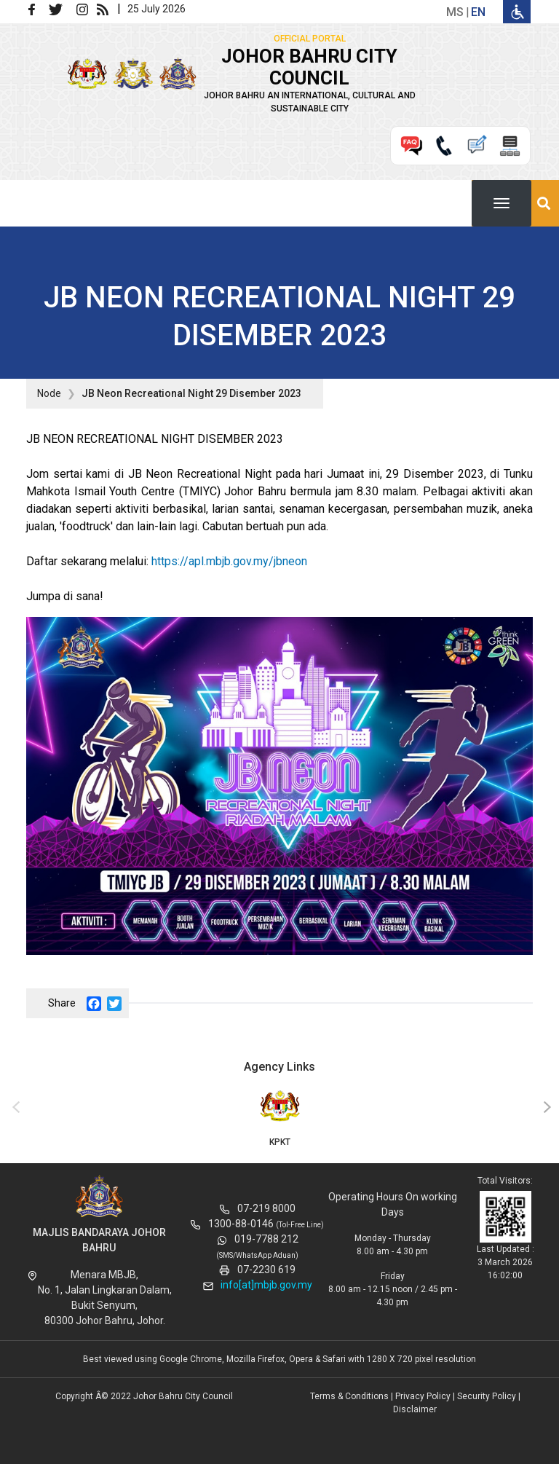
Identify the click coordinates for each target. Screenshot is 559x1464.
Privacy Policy (423, 1396)
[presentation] (13, 1107)
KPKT (279, 1117)
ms (455, 12)
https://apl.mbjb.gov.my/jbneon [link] (229, 561)
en (478, 12)
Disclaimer (415, 1409)
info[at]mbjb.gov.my (266, 1285)
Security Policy (486, 1396)
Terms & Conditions (349, 1396)
